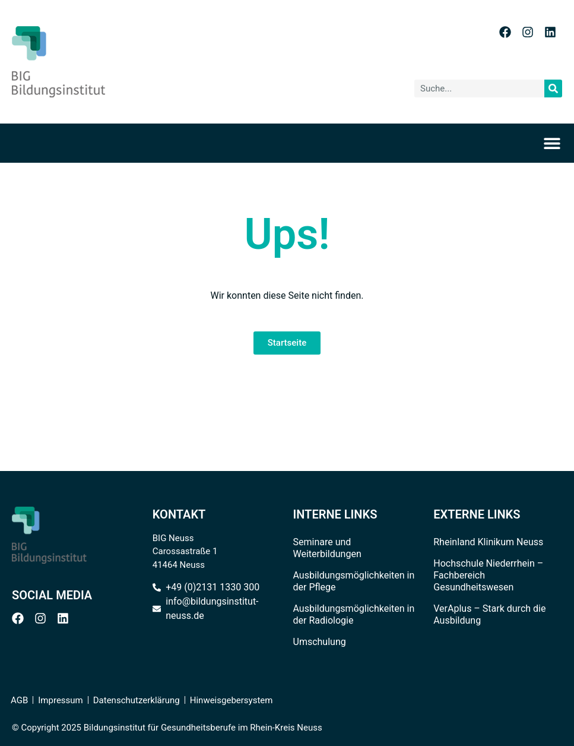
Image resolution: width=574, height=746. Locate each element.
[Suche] (553, 88)
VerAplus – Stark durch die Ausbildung (489, 614)
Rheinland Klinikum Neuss (488, 542)
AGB (19, 700)
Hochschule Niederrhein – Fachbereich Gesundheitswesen (488, 575)
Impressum (60, 700)
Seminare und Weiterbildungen (327, 548)
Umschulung (319, 641)
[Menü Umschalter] (555, 143)
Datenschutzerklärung (136, 700)
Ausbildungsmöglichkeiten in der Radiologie (354, 614)
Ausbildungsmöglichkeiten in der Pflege (354, 581)
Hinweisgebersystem (231, 700)
